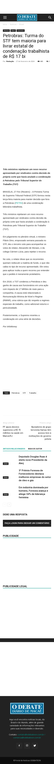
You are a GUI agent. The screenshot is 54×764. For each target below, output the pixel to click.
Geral (6, 464)
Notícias (13, 24)
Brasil (21, 24)
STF (24, 393)
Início (5, 24)
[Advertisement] (27, 137)
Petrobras (16, 393)
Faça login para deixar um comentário (27, 523)
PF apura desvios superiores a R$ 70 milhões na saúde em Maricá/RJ (13, 431)
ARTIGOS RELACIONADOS (14, 449)
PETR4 (18, 203)
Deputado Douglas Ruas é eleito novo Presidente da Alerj (33, 460)
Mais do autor (35, 449)
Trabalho (32, 393)
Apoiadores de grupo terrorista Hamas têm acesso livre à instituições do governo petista (40, 433)
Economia (20, 31)
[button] (50, 17)
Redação (10, 61)
